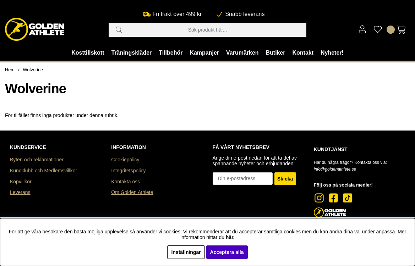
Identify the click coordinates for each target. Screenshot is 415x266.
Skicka (285, 179)
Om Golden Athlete (132, 192)
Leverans (20, 192)
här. (230, 237)
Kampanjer (204, 53)
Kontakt (302, 53)
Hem (10, 69)
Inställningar (186, 252)
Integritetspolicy (128, 170)
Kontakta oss (125, 181)
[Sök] (207, 30)
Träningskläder (131, 53)
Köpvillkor (21, 181)
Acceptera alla (227, 252)
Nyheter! (332, 53)
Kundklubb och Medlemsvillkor (43, 170)
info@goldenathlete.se (335, 169)
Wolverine (33, 69)
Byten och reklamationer (37, 159)
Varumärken (242, 53)
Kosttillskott (87, 53)
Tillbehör (170, 53)
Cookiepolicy (125, 159)
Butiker (275, 53)
